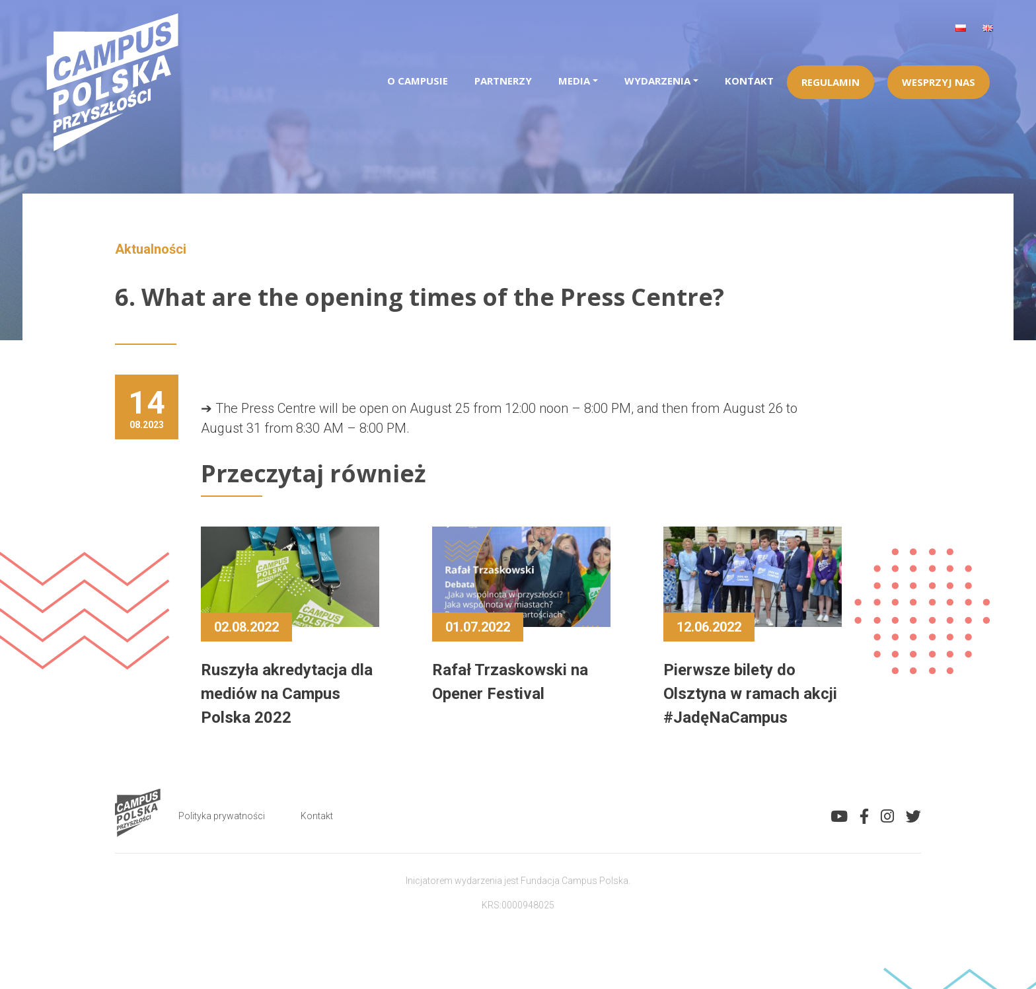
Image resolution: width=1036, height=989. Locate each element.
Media (574, 80)
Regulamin (830, 82)
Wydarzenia (657, 80)
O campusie (417, 80)
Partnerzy (503, 80)
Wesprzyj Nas (938, 82)
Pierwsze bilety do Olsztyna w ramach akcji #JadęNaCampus (750, 694)
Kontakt (749, 80)
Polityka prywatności (221, 816)
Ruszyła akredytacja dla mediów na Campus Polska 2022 (287, 694)
